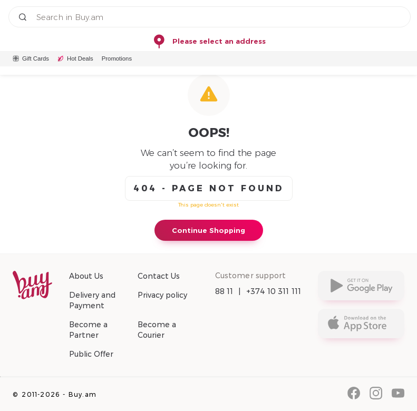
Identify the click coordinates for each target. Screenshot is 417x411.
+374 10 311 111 (274, 291)
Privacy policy (162, 295)
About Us (86, 276)
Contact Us (159, 276)
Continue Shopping (208, 230)
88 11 (224, 291)
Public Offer (91, 354)
